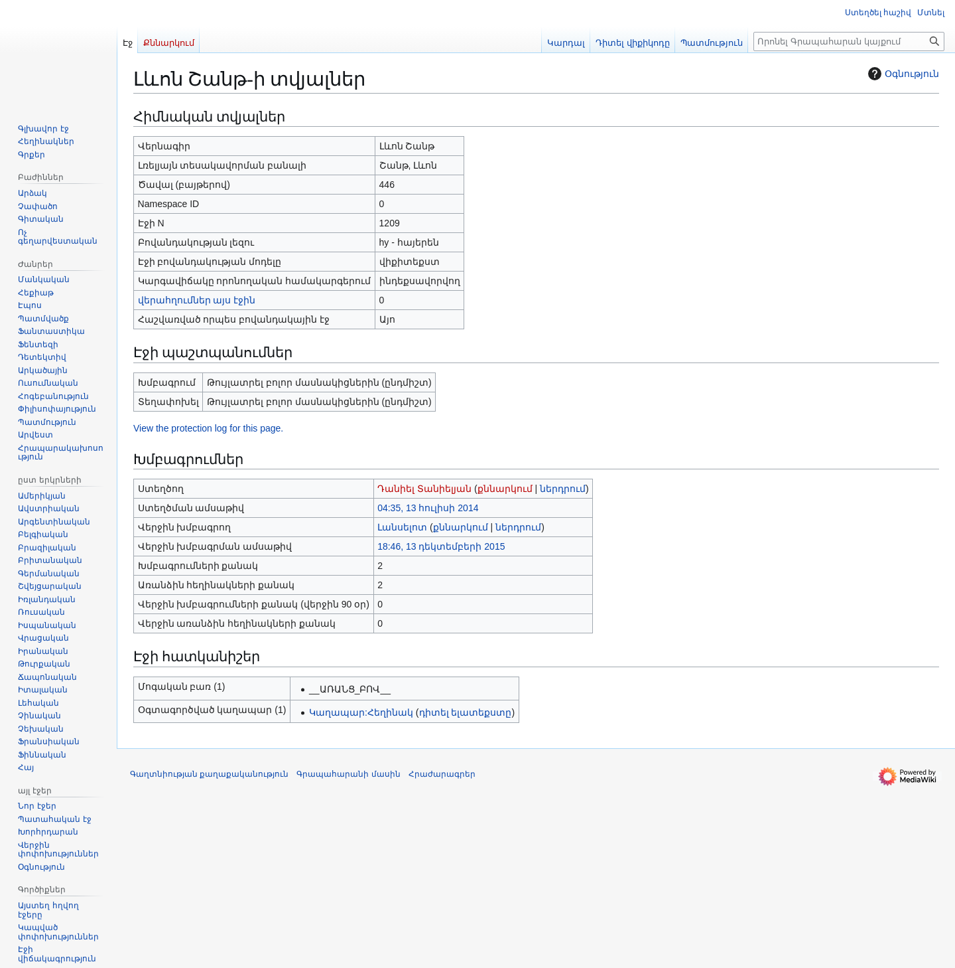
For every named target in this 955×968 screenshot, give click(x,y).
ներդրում (563, 488)
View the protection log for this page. (208, 428)
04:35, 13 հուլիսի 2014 (427, 508)
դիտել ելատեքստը (465, 712)
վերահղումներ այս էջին (197, 300)
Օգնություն (902, 73)
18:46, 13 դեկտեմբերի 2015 (441, 546)
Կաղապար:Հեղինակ (361, 712)
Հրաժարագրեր (442, 774)
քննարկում (505, 488)
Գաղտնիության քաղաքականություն (209, 774)
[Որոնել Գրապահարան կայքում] (848, 41)
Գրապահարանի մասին (348, 774)
